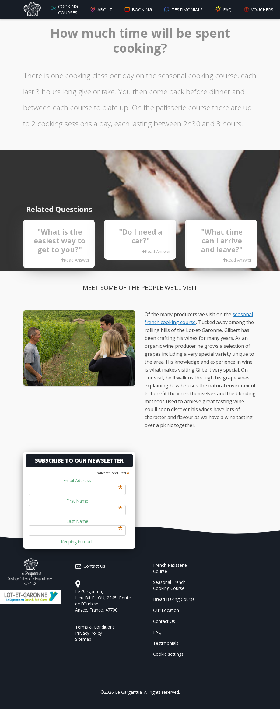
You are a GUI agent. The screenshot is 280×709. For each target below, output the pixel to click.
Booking (138, 10)
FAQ (223, 9)
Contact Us (164, 621)
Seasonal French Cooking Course (169, 585)
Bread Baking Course (174, 599)
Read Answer (75, 260)
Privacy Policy (88, 633)
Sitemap (83, 639)
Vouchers (258, 10)
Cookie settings (168, 654)
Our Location (166, 610)
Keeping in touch (77, 542)
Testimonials (183, 10)
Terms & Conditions (95, 627)
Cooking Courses (64, 10)
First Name (94, 501)
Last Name (94, 521)
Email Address (93, 481)
